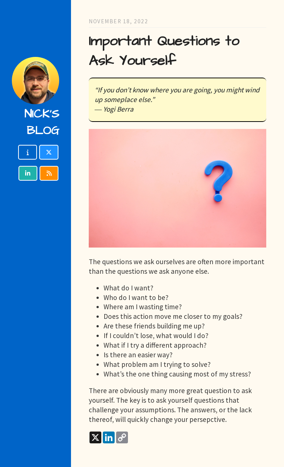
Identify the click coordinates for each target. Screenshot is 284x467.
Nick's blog (41, 122)
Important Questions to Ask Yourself (164, 51)
